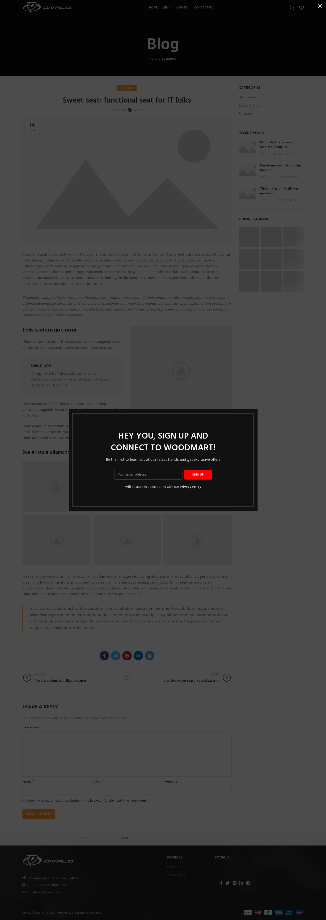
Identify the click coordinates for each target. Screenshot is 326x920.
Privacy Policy (190, 487)
